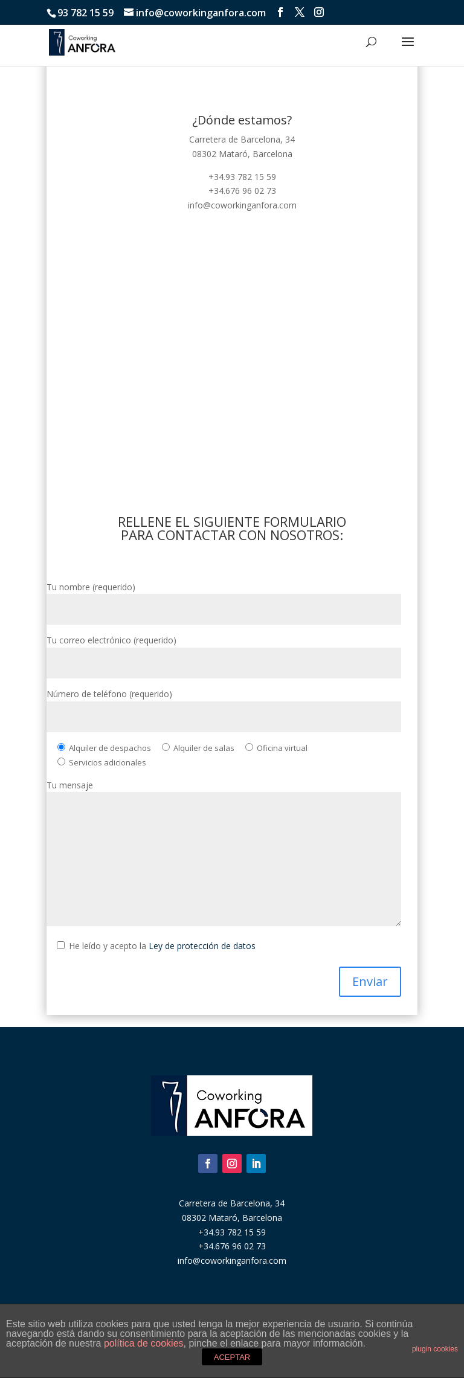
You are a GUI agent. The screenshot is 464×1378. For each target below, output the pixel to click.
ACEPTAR (232, 1357)
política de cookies (144, 1343)
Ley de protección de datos (202, 945)
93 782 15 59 (85, 12)
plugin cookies (435, 1349)
